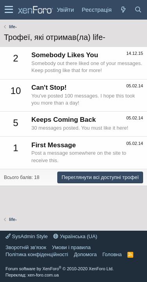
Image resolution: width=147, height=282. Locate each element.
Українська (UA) (75, 236)
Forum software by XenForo (59, 268)
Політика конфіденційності (36, 254)
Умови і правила (71, 247)
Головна (112, 254)
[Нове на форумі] (123, 9)
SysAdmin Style (26, 236)
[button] (9, 10)
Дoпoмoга (85, 254)
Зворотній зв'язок (25, 247)
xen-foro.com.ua (42, 275)
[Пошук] (138, 9)
